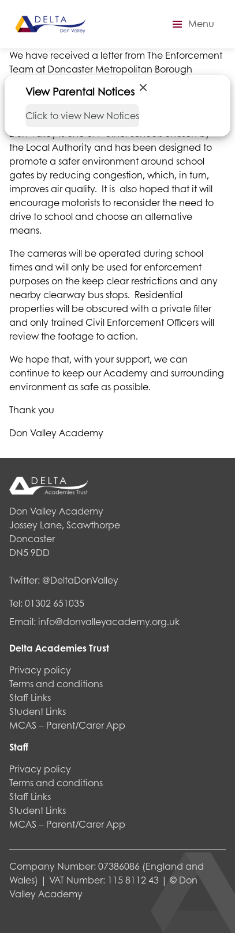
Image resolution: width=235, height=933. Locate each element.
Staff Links (30, 697)
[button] (191, 24)
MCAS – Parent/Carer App (67, 725)
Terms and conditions (56, 683)
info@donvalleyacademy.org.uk (109, 621)
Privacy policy (40, 669)
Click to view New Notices (82, 115)
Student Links (37, 711)
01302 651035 (54, 603)
